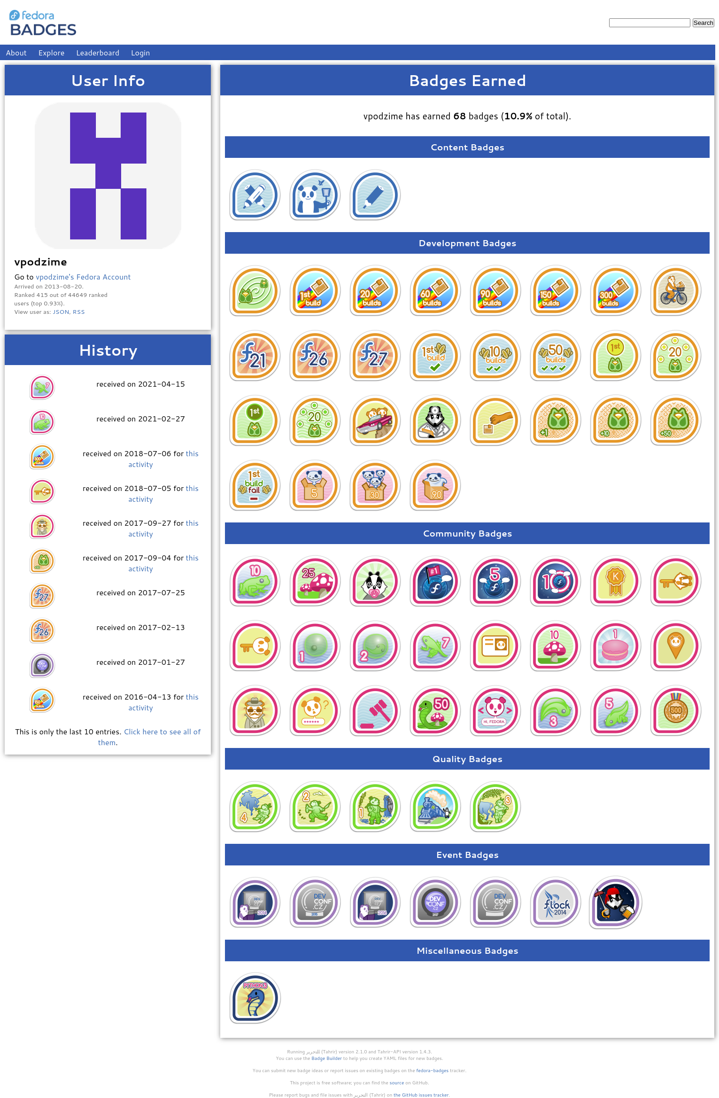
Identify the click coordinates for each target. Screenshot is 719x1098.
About (16, 52)
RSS (79, 311)
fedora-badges (432, 1070)
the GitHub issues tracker (421, 1094)
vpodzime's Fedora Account (83, 276)
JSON (61, 311)
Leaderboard (98, 52)
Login (140, 52)
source (397, 1082)
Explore (51, 52)
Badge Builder (326, 1058)
